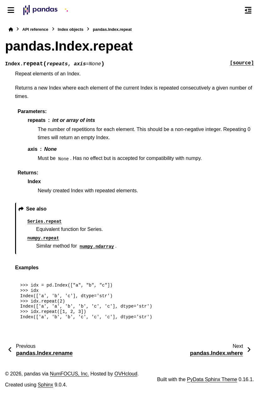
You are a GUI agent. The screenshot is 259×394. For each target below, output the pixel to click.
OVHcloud (125, 373)
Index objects (71, 29)
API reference (35, 29)
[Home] (10, 29)
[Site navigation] (11, 10)
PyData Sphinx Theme (212, 379)
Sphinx (45, 384)
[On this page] (248, 10)
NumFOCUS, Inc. (69, 373)
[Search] (234, 10)
